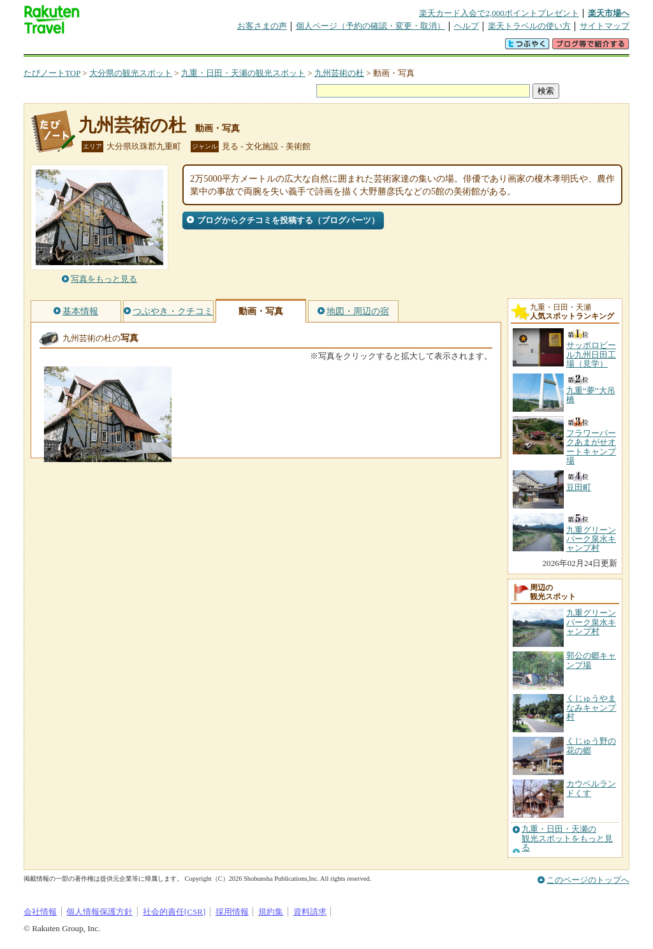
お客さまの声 (262, 26)
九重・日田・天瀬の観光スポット (243, 73)
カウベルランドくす (591, 788)
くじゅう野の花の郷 (591, 745)
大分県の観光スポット (130, 73)
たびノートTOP (52, 73)
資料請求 (309, 911)
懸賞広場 (172, 47)
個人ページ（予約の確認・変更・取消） (370, 26)
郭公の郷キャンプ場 (591, 660)
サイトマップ (604, 26)
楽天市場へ (608, 13)
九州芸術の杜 (339, 73)
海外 (120, 47)
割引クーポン (225, 47)
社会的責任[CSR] (174, 911)
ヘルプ (466, 26)
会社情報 (40, 911)
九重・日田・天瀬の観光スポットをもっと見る (567, 838)
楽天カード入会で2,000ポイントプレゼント (499, 13)
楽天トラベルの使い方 (529, 26)
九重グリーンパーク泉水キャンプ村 (591, 622)
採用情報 (232, 911)
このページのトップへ (588, 880)
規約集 (270, 911)
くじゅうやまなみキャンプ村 (591, 707)
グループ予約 (277, 47)
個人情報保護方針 (99, 911)
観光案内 (329, 47)
